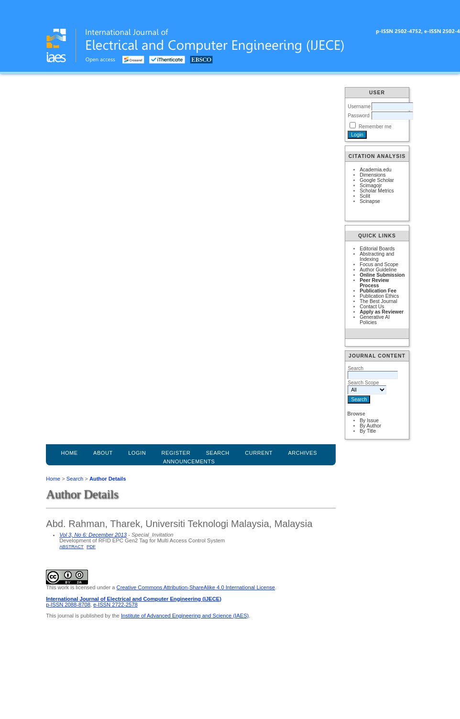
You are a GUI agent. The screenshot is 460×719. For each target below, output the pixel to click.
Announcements (189, 461)
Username (359, 106)
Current (259, 453)
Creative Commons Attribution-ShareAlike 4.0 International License (196, 587)
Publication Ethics (379, 296)
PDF (91, 546)
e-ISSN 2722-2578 (115, 604)
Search (74, 479)
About (103, 453)
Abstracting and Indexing (377, 256)
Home (69, 453)
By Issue (369, 420)
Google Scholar (377, 180)
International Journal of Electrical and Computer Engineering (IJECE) (133, 599)
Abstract (71, 546)
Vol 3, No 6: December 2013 (93, 535)
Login (137, 453)
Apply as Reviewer (382, 312)
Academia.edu (375, 169)
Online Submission (382, 275)
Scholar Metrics (377, 190)
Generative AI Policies (375, 320)
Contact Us (372, 306)
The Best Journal (378, 301)
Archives (302, 453)
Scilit (365, 196)
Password (359, 115)
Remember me (375, 126)
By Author (370, 425)
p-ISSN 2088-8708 (68, 604)
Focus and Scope (379, 264)
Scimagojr (371, 185)
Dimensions (372, 175)
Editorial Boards (377, 248)
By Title (368, 431)
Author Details (107, 479)
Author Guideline (378, 269)
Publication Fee (378, 290)
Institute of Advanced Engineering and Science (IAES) (185, 615)
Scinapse (370, 201)
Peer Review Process (374, 283)
